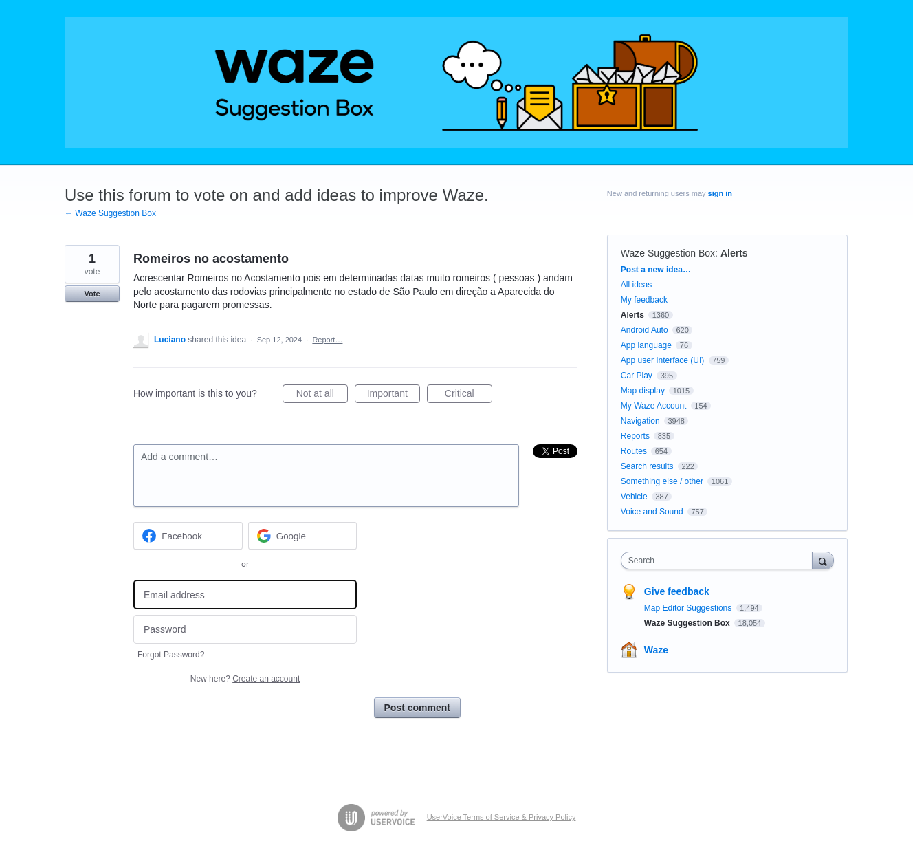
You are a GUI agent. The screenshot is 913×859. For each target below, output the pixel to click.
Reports (635, 436)
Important (393, 395)
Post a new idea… (656, 269)
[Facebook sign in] (188, 536)
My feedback (644, 300)
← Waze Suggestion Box (110, 213)
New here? (245, 679)
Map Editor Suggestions (689, 608)
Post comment (417, 707)
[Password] (245, 629)
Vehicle (634, 496)
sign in (720, 193)
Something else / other (662, 481)
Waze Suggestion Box (668, 253)
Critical (468, 395)
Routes (634, 451)
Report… (327, 340)
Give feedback (677, 591)
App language (646, 345)
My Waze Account (654, 406)
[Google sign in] (303, 536)
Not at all (322, 395)
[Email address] (245, 594)
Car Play (636, 375)
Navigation (640, 421)
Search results (647, 466)
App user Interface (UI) (662, 360)
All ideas (636, 285)
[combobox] (720, 560)
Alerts (734, 253)
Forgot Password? (171, 655)
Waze (656, 649)
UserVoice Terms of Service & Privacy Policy (501, 817)
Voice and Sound (652, 512)
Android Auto (644, 330)
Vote (92, 294)
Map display (643, 390)
